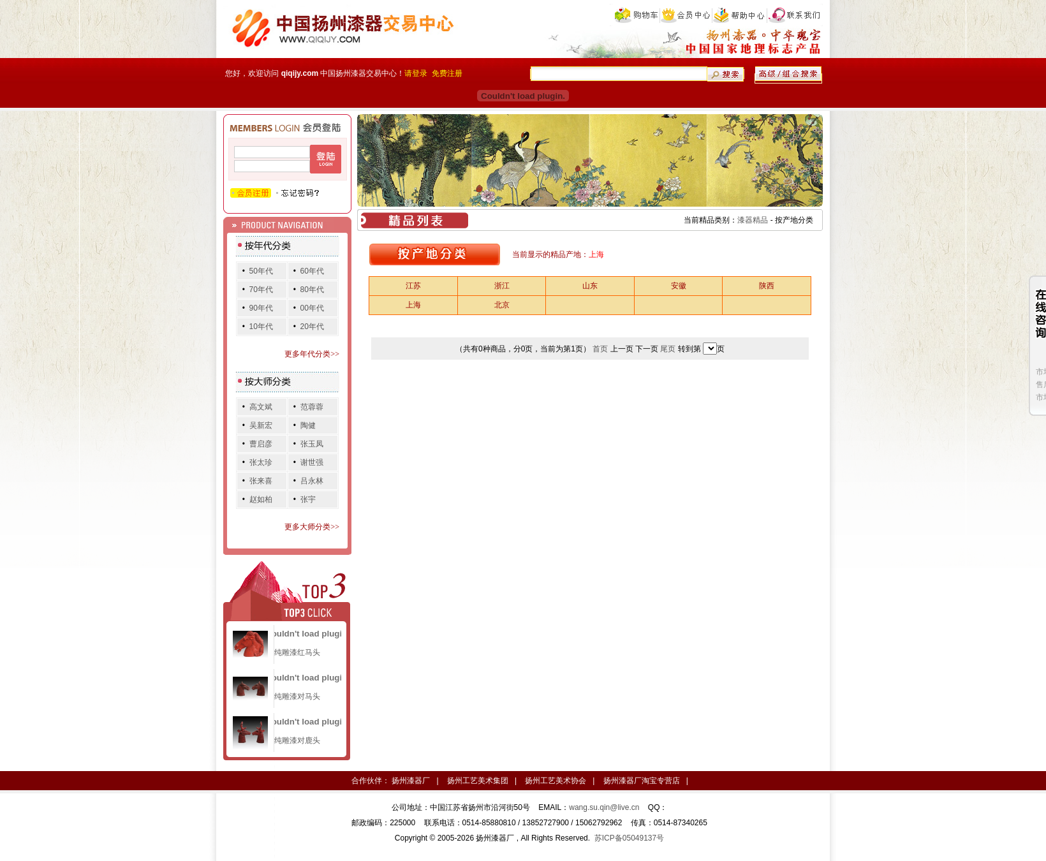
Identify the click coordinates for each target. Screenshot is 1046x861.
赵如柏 (260, 499)
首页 (600, 348)
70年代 (261, 289)
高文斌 (260, 406)
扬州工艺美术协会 (555, 780)
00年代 (312, 308)
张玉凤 (311, 443)
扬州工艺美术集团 (477, 780)
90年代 (261, 308)
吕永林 (311, 480)
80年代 (312, 289)
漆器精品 (752, 220)
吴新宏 (260, 425)
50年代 (261, 271)
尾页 (667, 348)
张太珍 (260, 462)
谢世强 (311, 462)
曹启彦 (260, 443)
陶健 (308, 425)
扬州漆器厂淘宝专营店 (641, 780)
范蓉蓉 (311, 406)
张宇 (308, 499)
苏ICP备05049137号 (629, 838)
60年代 (312, 271)
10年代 (261, 326)
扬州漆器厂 (411, 780)
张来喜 (260, 480)
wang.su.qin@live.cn (604, 807)
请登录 (415, 73)
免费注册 (447, 73)
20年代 (312, 326)
